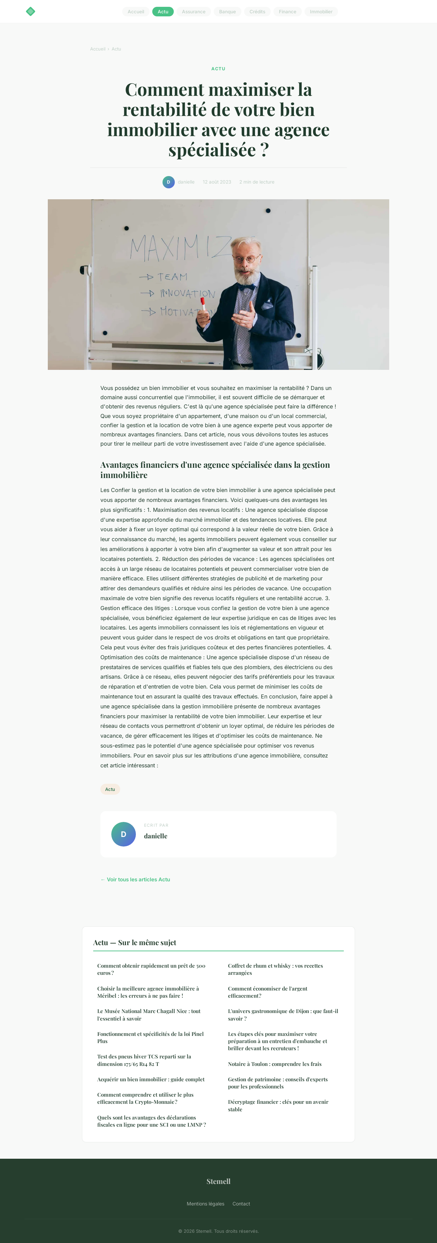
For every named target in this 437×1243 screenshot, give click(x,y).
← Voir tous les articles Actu (135, 879)
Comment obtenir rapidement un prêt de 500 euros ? (151, 969)
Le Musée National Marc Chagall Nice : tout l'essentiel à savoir (148, 1015)
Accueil (136, 11)
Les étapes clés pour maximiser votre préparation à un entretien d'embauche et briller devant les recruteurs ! (277, 1041)
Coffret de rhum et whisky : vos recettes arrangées (275, 969)
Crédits (257, 11)
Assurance (194, 11)
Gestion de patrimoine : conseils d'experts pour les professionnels (278, 1083)
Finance (287, 11)
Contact (241, 1203)
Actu (163, 11)
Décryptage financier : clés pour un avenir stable (278, 1105)
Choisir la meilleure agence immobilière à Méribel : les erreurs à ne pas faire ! (148, 992)
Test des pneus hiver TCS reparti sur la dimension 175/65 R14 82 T (144, 1060)
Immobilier (321, 11)
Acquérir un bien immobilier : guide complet (151, 1079)
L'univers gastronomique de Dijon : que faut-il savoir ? (283, 1015)
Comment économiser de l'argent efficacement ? (267, 992)
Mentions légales (205, 1203)
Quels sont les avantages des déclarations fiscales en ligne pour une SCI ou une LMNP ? (151, 1121)
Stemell (218, 1181)
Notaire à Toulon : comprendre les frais (275, 1063)
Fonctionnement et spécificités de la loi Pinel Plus (150, 1037)
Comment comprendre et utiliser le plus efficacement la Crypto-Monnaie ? (145, 1098)
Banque (227, 11)
